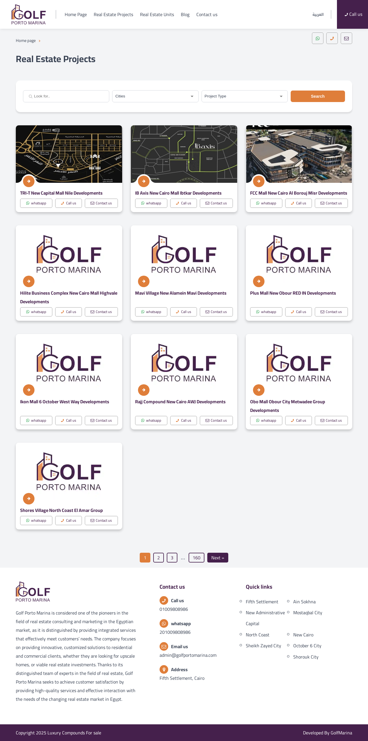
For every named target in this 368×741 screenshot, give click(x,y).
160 (196, 557)
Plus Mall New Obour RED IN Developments (293, 293)
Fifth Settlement (262, 601)
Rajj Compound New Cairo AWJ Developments (180, 401)
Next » (217, 557)
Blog (185, 14)
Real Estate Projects (113, 14)
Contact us (206, 14)
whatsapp (36, 203)
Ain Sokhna (304, 601)
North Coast (257, 634)
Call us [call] (68, 203)
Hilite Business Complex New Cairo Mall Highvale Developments (68, 297)
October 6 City (307, 645)
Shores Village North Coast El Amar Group (61, 510)
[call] (332, 38)
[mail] (346, 38)
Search (318, 96)
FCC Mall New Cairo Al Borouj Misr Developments (298, 193)
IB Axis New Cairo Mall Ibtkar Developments (178, 193)
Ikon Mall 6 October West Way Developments (64, 401)
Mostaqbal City (307, 612)
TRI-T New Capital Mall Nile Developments (61, 193)
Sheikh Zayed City (263, 645)
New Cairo (303, 634)
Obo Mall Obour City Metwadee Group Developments (287, 405)
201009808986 (175, 632)
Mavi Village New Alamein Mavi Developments (181, 293)
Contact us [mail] (100, 203)
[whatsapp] (317, 38)
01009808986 (174, 609)
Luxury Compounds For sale (74, 732)
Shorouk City (306, 656)
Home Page (76, 14)
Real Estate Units (157, 14)
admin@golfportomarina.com (188, 655)
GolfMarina (341, 732)
